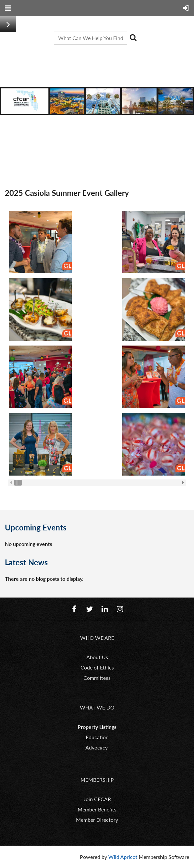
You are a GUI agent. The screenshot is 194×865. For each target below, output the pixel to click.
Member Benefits (97, 809)
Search (133, 37)
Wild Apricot (122, 857)
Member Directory (97, 820)
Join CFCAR (97, 799)
